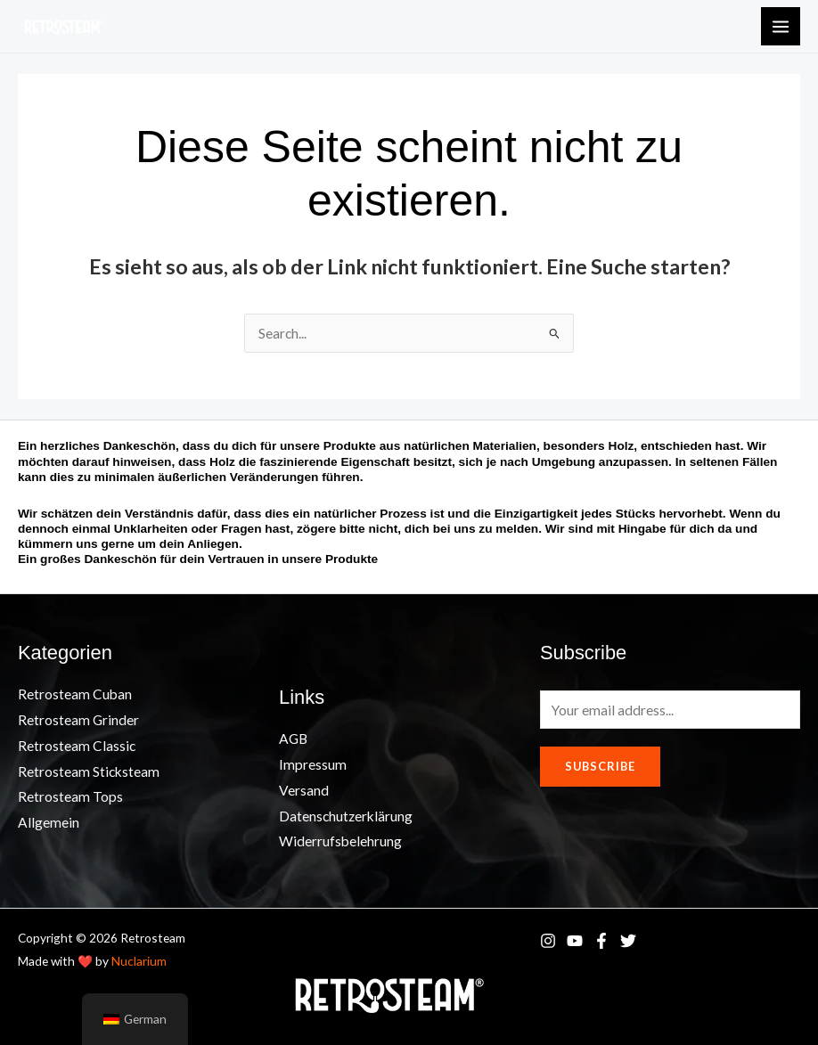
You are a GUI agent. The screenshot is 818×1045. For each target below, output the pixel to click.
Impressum (313, 764)
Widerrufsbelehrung (340, 841)
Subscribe (600, 766)
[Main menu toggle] (780, 26)
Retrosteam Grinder (78, 720)
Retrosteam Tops (70, 796)
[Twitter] (628, 941)
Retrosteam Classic (76, 746)
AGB (293, 739)
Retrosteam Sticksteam (89, 771)
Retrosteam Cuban (75, 694)
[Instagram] (548, 941)
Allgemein (48, 822)
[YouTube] (575, 941)
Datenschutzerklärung (346, 816)
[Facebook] (601, 941)
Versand (304, 790)
